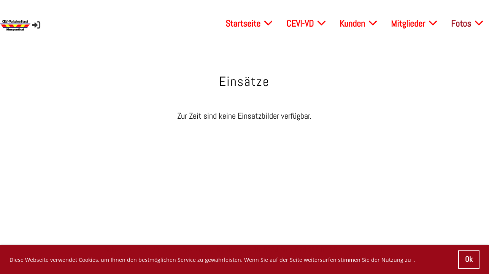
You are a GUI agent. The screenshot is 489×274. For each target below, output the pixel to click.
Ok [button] (469, 259)
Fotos (467, 23)
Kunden (358, 23)
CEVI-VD (305, 23)
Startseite (248, 23)
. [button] (414, 259)
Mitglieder (414, 23)
